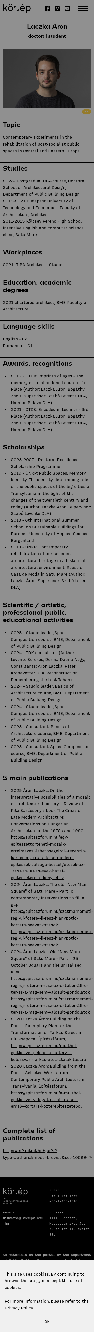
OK (47, 1321)
